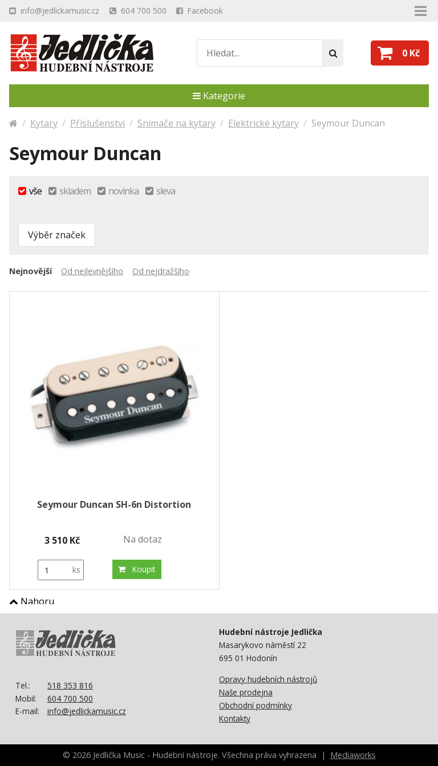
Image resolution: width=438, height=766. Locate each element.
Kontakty (234, 718)
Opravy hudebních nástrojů (268, 679)
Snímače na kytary (176, 123)
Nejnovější (30, 271)
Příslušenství (97, 123)
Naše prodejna (246, 692)
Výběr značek (57, 235)
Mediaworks (353, 754)
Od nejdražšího (160, 271)
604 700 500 (70, 698)
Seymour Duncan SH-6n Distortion (114, 504)
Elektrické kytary (263, 123)
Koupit (137, 569)
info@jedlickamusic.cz (86, 711)
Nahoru (31, 601)
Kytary (44, 123)
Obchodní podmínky (255, 705)
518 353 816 (70, 685)
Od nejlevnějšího (92, 271)
